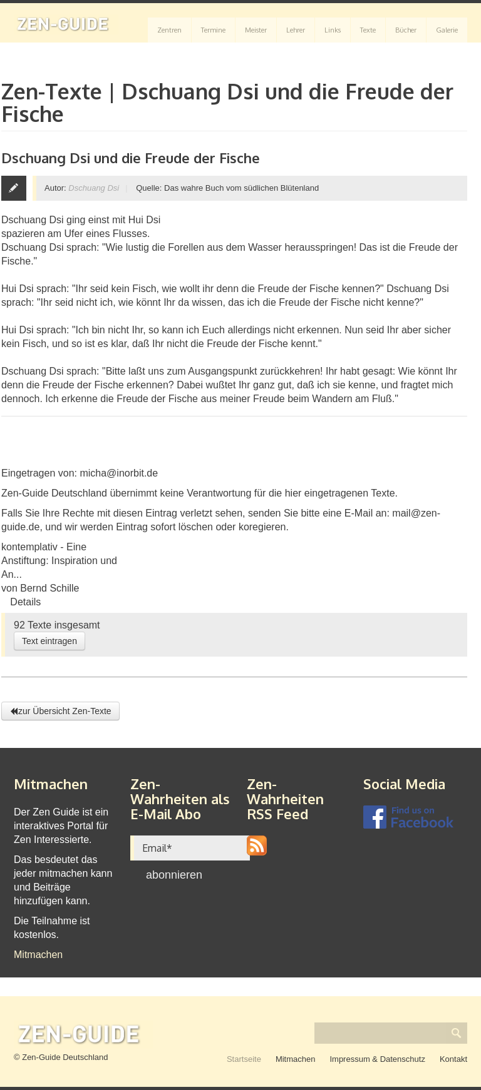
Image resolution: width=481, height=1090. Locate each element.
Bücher (405, 30)
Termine (213, 30)
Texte (368, 30)
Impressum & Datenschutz (377, 1059)
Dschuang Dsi (93, 188)
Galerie (447, 30)
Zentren (169, 30)
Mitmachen (38, 954)
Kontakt (453, 1059)
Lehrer (295, 30)
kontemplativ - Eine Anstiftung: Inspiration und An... (59, 561)
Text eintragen (49, 641)
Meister (256, 30)
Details (25, 602)
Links (332, 30)
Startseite (244, 1059)
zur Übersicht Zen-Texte (60, 711)
